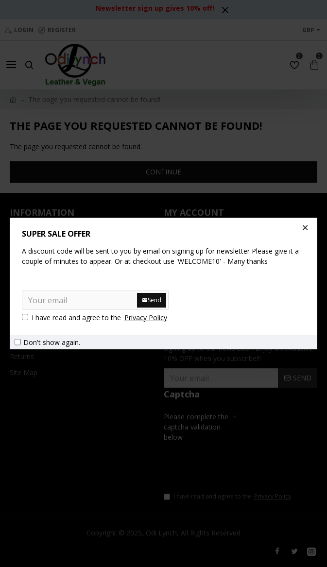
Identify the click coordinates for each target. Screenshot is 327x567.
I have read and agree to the (95, 317)
